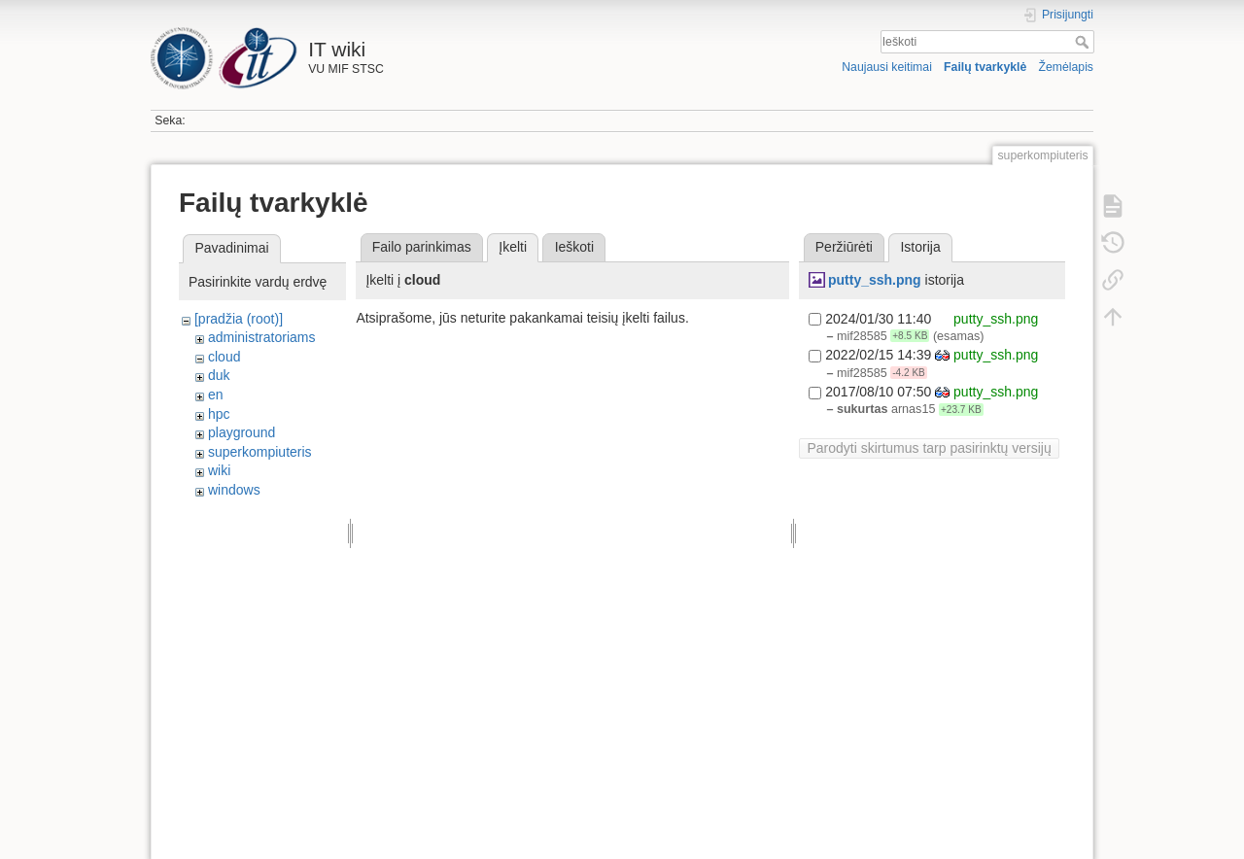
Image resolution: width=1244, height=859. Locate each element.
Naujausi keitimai (887, 67)
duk (219, 375)
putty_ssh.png (874, 280)
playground (241, 432)
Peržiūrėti (844, 247)
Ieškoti (1084, 42)
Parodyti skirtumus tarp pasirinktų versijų (929, 448)
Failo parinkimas (421, 247)
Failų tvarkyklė (985, 67)
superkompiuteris (260, 452)
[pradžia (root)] (238, 318)
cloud (224, 356)
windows (234, 490)
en (216, 394)
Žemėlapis (1065, 67)
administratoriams (261, 337)
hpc (219, 414)
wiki (219, 470)
